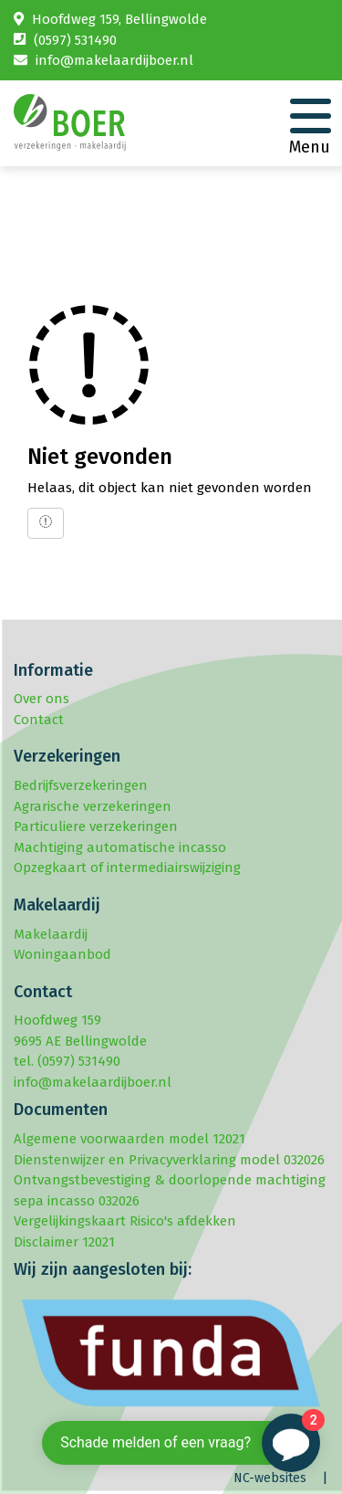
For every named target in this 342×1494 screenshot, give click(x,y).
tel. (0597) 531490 (67, 1061)
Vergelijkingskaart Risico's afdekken (125, 1221)
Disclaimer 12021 (64, 1242)
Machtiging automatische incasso (120, 847)
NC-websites (269, 1478)
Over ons (41, 698)
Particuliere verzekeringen (96, 826)
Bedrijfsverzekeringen (81, 785)
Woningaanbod (62, 954)
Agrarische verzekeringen (92, 806)
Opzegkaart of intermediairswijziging (127, 867)
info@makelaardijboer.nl (114, 60)
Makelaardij (51, 934)
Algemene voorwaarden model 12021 (129, 1139)
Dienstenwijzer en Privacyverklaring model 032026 (169, 1160)
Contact (39, 719)
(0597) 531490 (75, 40)
